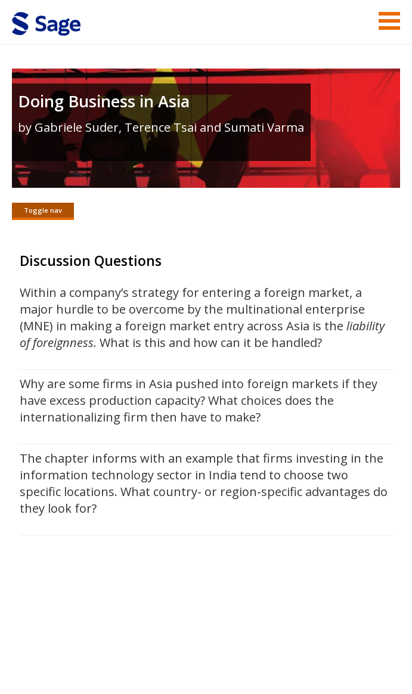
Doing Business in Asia (104, 101)
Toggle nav (43, 210)
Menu (389, 21)
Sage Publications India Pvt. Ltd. (185, 621)
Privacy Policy (321, 649)
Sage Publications (80, 621)
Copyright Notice (254, 649)
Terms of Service (182, 649)
